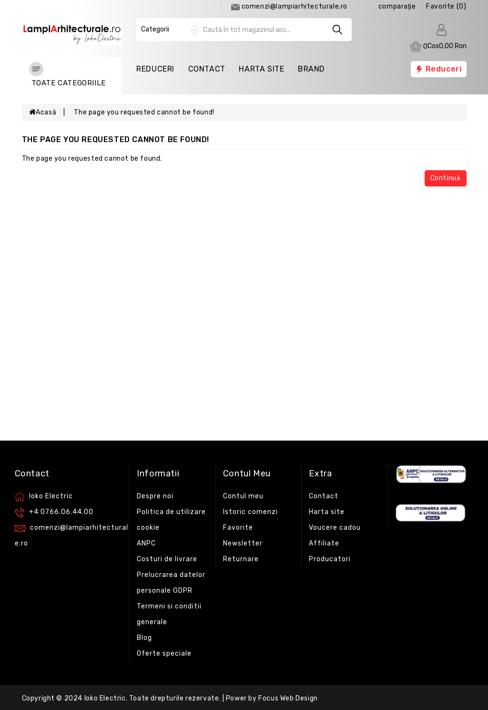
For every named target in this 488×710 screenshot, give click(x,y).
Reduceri (155, 68)
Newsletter (243, 543)
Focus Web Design (288, 698)
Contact (206, 68)
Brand (311, 68)
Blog (144, 638)
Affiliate (324, 543)
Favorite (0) (446, 6)
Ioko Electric (105, 698)
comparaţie (397, 6)
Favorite (238, 528)
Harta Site (261, 68)
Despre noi (155, 496)
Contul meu (243, 496)
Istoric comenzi (250, 512)
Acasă (43, 112)
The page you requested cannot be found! (144, 112)
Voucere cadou (335, 528)
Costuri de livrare (167, 559)
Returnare (241, 559)
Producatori (330, 559)
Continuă (445, 178)
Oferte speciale (164, 653)
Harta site (327, 512)
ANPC (146, 543)
